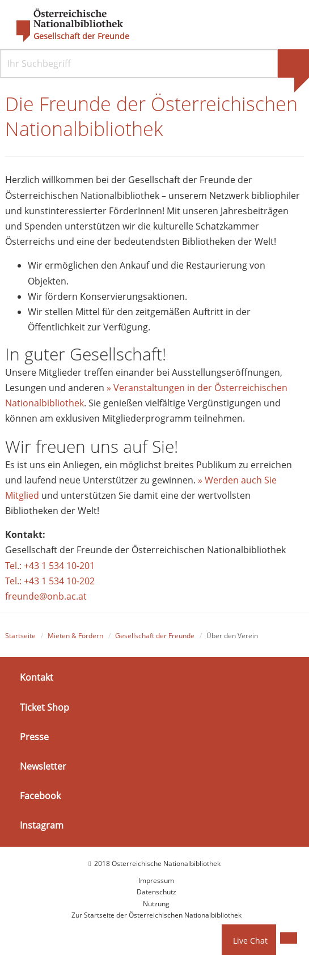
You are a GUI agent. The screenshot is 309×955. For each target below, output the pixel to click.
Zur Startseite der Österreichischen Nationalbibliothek (156, 915)
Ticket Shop (44, 707)
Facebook (40, 796)
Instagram (42, 825)
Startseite (20, 635)
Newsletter (43, 766)
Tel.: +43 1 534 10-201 (50, 565)
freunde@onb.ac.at (46, 596)
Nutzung (156, 904)
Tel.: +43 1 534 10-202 (50, 581)
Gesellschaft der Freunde (81, 36)
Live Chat (250, 940)
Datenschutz (156, 892)
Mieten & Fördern (75, 635)
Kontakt (36, 677)
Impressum (156, 880)
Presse (34, 737)
